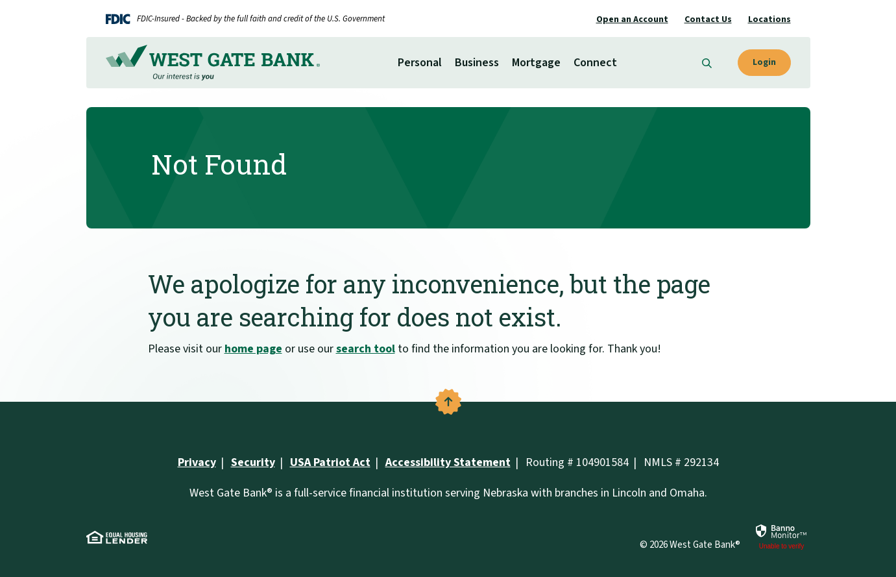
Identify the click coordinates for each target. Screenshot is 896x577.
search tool (365, 349)
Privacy (197, 462)
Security (253, 462)
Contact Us (708, 19)
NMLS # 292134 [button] (681, 462)
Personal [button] (420, 63)
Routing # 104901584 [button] (577, 462)
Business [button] (477, 63)
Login (764, 62)
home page (253, 349)
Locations (769, 19)
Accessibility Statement (448, 462)
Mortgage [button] (536, 63)
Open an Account (632, 19)
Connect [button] (595, 63)
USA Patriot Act (330, 462)
